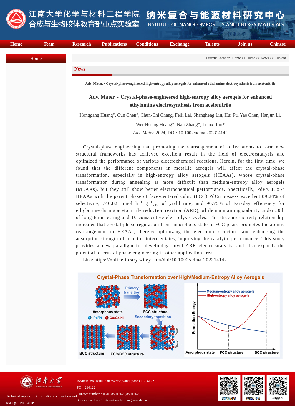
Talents (212, 43)
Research (81, 43)
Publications (114, 43)
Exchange (180, 43)
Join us (245, 43)
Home (16, 43)
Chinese (278, 43)
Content (280, 58)
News (265, 58)
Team (49, 43)
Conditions (147, 43)
